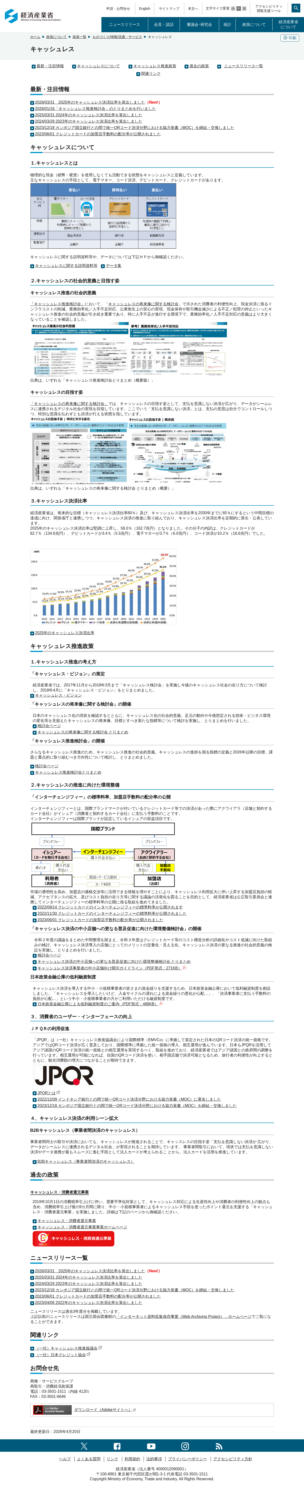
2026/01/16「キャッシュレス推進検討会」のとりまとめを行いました (95, 109)
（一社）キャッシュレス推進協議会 (68, 1348)
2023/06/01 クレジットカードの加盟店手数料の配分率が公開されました (98, 134)
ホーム (35, 37)
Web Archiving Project (201, 1316)
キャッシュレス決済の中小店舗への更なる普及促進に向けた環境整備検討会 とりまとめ (114, 961)
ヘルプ (65, 1459)
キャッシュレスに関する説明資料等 (66, 266)
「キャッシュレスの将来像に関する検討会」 (69, 404)
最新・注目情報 (50, 66)
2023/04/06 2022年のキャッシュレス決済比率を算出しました (88, 1303)
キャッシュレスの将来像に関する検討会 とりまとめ (83, 732)
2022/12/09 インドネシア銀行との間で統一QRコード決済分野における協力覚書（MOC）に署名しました (129, 1099)
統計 (227, 24)
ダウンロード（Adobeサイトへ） (84, 1410)
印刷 (289, 38)
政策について (254, 24)
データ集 (113, 266)
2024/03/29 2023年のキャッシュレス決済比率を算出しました (88, 121)
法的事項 (154, 1459)
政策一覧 (79, 37)
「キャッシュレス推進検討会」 (57, 304)
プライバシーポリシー (187, 1459)
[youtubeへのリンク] (151, 1445)
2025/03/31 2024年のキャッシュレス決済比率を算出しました (88, 115)
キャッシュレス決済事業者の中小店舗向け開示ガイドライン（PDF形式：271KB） (112, 968)
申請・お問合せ (118, 8)
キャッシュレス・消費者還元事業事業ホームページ (82, 1227)
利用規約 (132, 1459)
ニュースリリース (124, 24)
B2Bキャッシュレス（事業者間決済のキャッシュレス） (86, 1161)
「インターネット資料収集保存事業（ (149, 1316)
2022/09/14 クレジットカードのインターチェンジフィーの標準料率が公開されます (110, 907)
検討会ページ (49, 726)
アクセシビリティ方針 (232, 1459)
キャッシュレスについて (98, 66)
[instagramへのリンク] (185, 1445)
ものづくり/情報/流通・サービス (117, 37)
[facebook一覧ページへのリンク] (117, 1445)
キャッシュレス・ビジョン (58, 695)
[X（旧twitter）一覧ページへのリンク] (84, 1445)
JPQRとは (49, 1093)
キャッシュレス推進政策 (154, 66)
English (144, 8)
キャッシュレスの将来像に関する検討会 (143, 304)
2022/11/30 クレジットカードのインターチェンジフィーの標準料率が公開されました (112, 913)
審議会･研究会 (199, 24)
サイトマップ (169, 8)
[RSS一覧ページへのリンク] (219, 1445)
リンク (112, 1459)
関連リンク (151, 73)
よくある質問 (88, 1459)
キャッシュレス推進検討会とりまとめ (68, 772)
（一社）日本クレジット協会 (62, 1355)
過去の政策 (199, 66)
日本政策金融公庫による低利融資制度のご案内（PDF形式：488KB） (100, 1004)
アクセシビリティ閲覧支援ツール (269, 8)
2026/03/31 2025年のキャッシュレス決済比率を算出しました (90, 102)
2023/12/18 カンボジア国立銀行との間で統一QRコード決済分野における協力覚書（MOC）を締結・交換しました (135, 128)
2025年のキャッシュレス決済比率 (65, 633)
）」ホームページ (236, 1316)
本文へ (193, 8)
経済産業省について (288, 24)
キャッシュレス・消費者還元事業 (67, 1221)
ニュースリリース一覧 (243, 66)
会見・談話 (164, 24)
